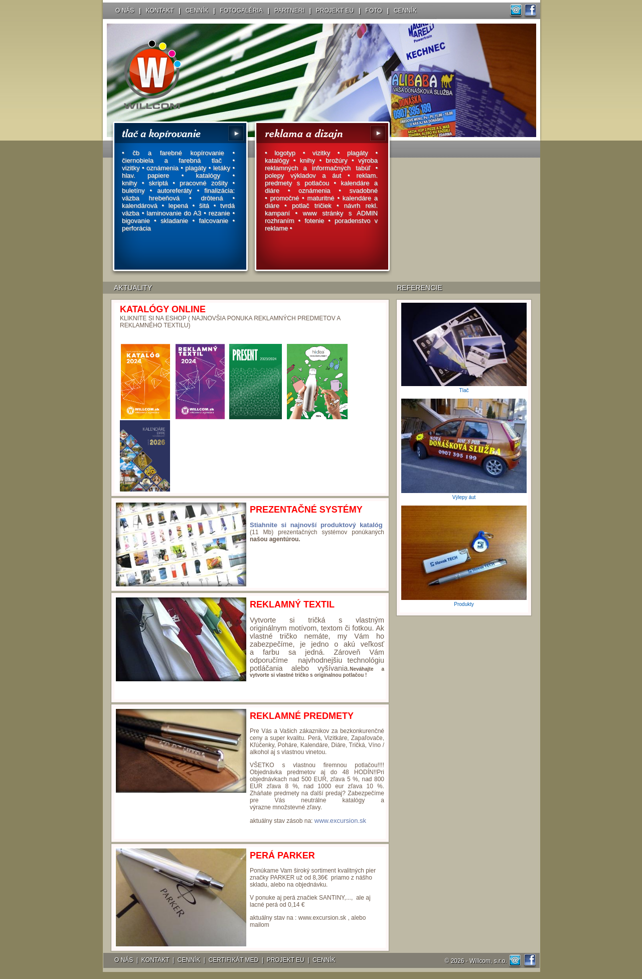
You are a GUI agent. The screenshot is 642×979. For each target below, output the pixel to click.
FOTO (374, 10)
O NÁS (124, 10)
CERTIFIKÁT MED (234, 959)
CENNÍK (197, 10)
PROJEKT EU (335, 10)
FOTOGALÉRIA (241, 10)
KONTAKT (160, 10)
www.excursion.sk (340, 820)
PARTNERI (289, 10)
